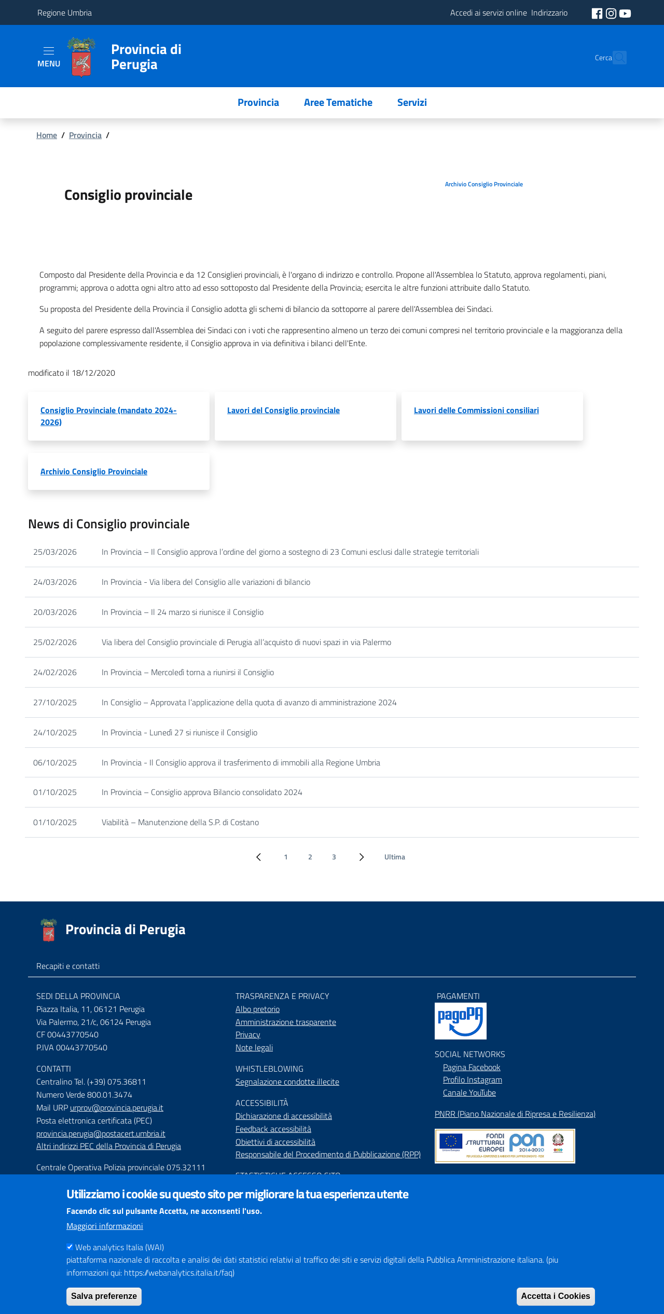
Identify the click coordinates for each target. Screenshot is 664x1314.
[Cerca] (614, 57)
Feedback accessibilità (273, 1129)
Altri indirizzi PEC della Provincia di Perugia (108, 1146)
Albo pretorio (258, 1009)
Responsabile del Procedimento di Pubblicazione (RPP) (328, 1154)
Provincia (85, 135)
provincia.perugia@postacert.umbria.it (100, 1133)
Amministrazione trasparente (286, 1022)
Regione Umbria (64, 12)
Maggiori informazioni (104, 1238)
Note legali (254, 1047)
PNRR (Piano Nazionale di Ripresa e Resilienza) (515, 1113)
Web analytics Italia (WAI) (119, 1259)
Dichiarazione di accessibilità (284, 1116)
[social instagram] (612, 12)
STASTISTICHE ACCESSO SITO (288, 1175)
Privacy (248, 1034)
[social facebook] (598, 12)
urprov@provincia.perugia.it (116, 1107)
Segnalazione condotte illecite (287, 1081)
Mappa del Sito (460, 1178)
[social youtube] (625, 12)
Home (46, 135)
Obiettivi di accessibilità (275, 1141)
